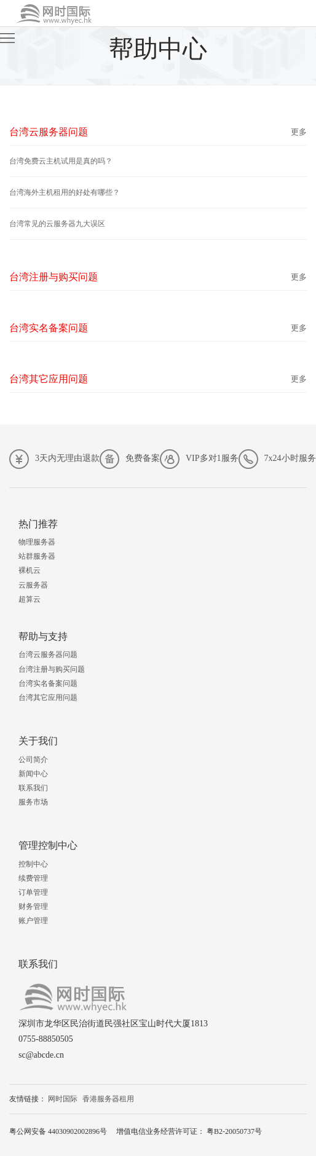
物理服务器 (36, 542)
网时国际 (62, 1099)
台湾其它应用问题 (47, 697)
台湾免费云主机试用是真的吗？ (61, 161)
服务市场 (33, 802)
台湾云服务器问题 (47, 654)
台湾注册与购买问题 (51, 669)
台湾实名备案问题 (47, 683)
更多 (299, 131)
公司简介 (33, 759)
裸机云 (29, 570)
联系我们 (33, 788)
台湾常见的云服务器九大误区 (57, 223)
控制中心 (33, 864)
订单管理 (33, 892)
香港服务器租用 (108, 1099)
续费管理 (33, 878)
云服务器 (33, 585)
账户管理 (33, 920)
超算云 (29, 599)
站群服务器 (36, 556)
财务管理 (33, 906)
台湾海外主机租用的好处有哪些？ (64, 192)
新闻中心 (33, 773)
